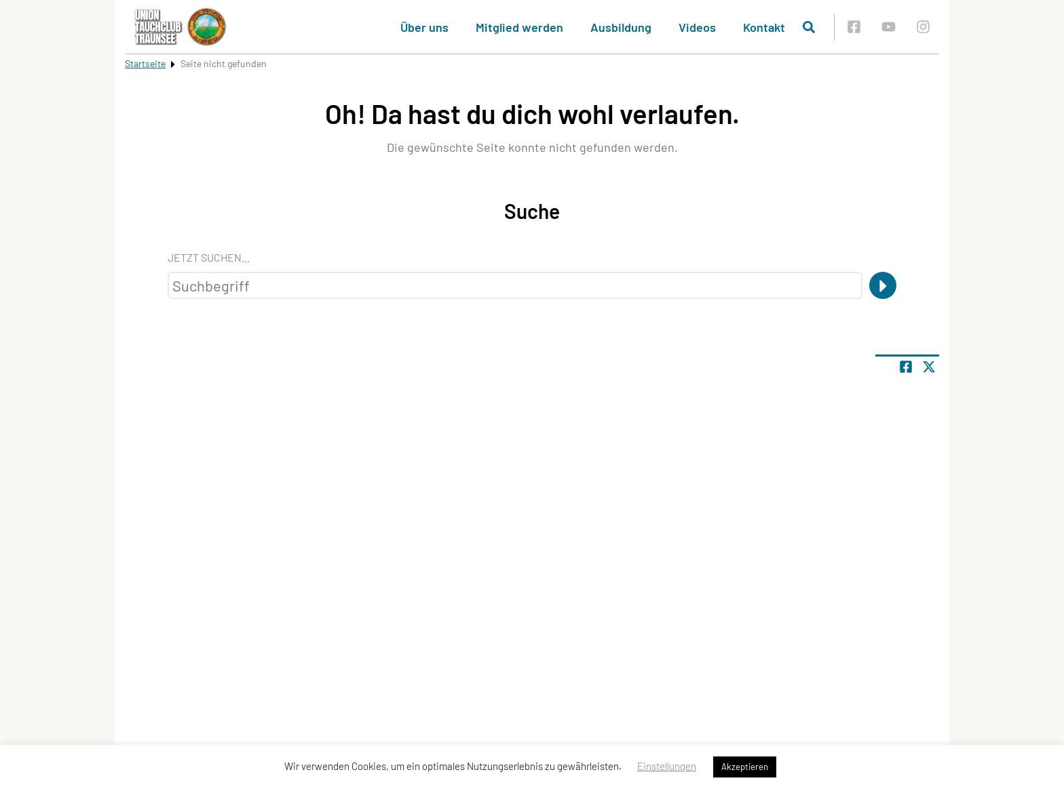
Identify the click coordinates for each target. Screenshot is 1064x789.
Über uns (424, 27)
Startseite (145, 63)
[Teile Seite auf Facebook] (906, 367)
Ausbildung (620, 27)
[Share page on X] (929, 367)
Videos (697, 27)
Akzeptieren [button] (744, 766)
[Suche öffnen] (809, 27)
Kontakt (764, 27)
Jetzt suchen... (209, 257)
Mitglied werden (519, 27)
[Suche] (882, 285)
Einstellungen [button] (666, 766)
